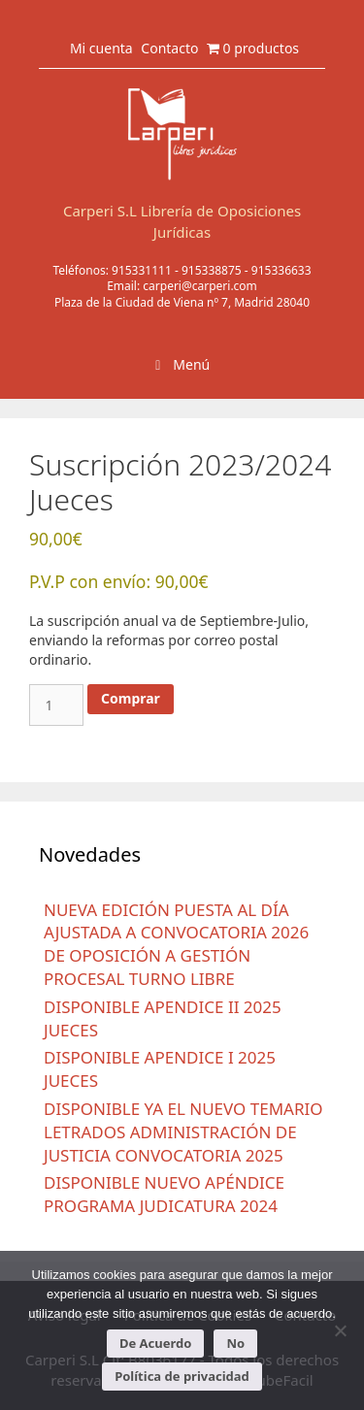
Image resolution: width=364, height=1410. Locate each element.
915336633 (281, 270)
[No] (339, 1330)
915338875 (212, 270)
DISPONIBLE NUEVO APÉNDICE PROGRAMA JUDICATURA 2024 (164, 1194)
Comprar (130, 698)
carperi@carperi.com (200, 286)
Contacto (169, 48)
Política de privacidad (182, 1376)
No (235, 1343)
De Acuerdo (155, 1343)
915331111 (142, 270)
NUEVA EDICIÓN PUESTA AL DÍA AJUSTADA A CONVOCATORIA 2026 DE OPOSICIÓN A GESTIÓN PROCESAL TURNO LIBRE (176, 944)
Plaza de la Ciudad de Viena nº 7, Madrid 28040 (182, 302)
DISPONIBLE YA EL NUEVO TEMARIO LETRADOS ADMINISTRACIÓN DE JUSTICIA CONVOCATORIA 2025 (183, 1132)
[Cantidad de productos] (56, 705)
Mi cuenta (101, 48)
